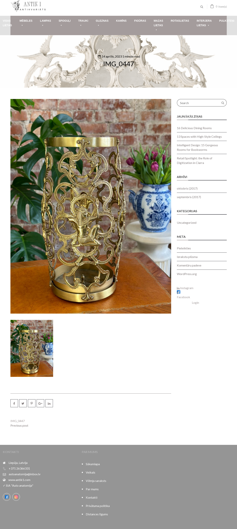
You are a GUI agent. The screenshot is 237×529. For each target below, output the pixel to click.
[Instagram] (16, 497)
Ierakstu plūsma (187, 257)
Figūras (140, 20)
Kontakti (91, 497)
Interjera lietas (204, 23)
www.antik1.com (19, 480)
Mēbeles (26, 23)
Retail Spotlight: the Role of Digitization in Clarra (194, 160)
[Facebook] (6, 497)
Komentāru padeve (189, 265)
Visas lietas (7, 23)
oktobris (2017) (187, 188)
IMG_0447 (118, 64)
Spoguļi (65, 23)
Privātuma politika (98, 506)
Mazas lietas (158, 25)
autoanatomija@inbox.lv (24, 474)
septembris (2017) (189, 197)
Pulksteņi (226, 20)
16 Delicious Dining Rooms (194, 128)
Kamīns (121, 20)
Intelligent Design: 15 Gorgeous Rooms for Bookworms (197, 147)
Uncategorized (186, 222)
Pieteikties (184, 248)
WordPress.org (187, 274)
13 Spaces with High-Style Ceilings (199, 136)
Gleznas (102, 23)
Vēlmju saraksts (96, 480)
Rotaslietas (180, 20)
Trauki (83, 23)
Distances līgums (97, 514)
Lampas (45, 23)
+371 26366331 (19, 468)
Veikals (90, 472)
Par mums (92, 489)
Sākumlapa (93, 464)
